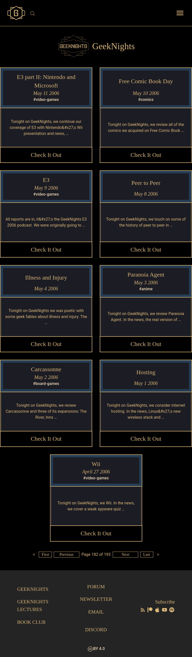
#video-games (46, 99)
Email (96, 612)
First (45, 555)
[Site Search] (96, 13)
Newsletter (96, 600)
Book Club (31, 622)
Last (147, 555)
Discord (96, 630)
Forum (96, 587)
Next (126, 555)
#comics (146, 99)
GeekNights (33, 590)
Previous (67, 555)
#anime (146, 289)
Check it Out (46, 155)
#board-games (46, 384)
